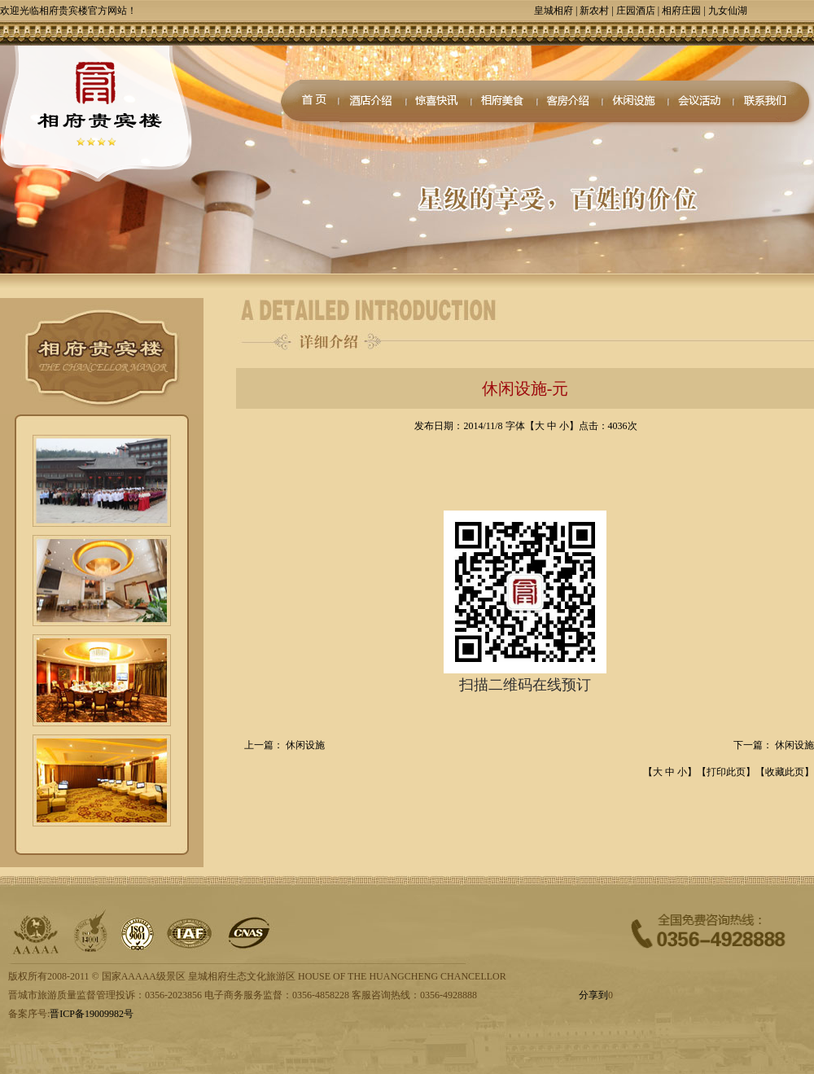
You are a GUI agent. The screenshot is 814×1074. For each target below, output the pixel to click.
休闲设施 (305, 745)
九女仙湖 (727, 10)
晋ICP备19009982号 (91, 1013)
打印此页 (726, 772)
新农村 (594, 10)
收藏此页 (784, 772)
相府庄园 (681, 10)
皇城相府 (553, 10)
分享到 (593, 995)
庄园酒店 (635, 10)
